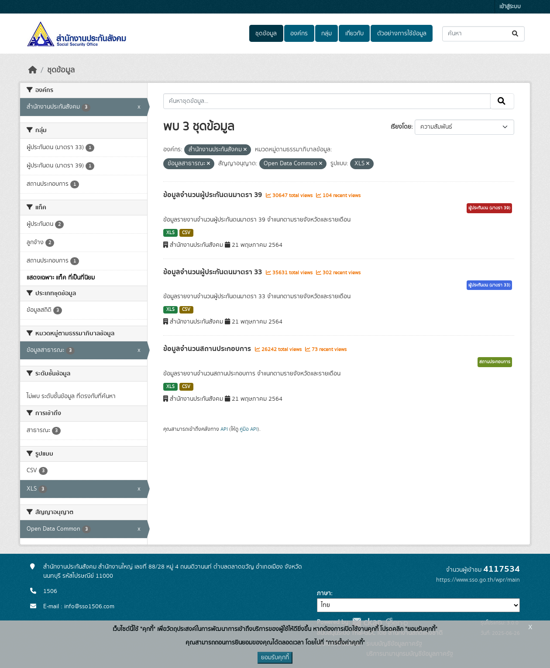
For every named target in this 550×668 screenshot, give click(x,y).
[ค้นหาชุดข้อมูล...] (483, 33)
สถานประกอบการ (494, 362)
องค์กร (299, 33)
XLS (170, 232)
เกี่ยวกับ (354, 33)
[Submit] (515, 33)
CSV (186, 232)
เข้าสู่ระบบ (510, 7)
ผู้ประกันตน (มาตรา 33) (489, 285)
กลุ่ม (326, 33)
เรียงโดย (401, 127)
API (224, 429)
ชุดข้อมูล (266, 33)
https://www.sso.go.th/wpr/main (478, 580)
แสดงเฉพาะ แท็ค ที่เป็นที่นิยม (61, 277)
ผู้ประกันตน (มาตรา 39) (489, 208)
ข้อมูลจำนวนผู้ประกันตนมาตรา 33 (213, 272)
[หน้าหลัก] (32, 70)
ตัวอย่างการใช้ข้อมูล (401, 33)
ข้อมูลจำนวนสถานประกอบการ (208, 348)
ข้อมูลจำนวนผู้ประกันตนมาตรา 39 (213, 195)
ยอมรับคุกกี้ (275, 657)
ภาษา (324, 593)
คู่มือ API (249, 429)
